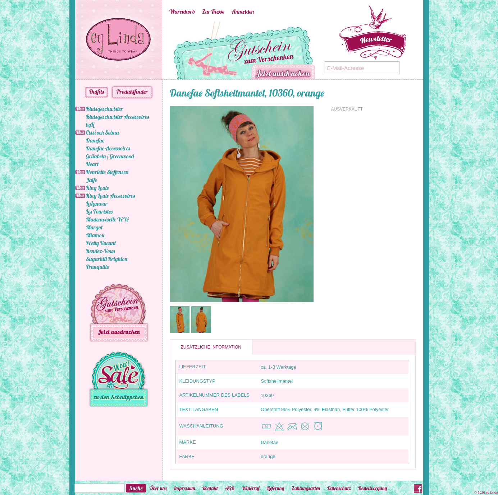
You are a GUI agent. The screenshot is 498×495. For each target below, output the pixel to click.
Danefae (95, 140)
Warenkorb (182, 11)
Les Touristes (99, 211)
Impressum (184, 488)
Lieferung (275, 488)
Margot (94, 227)
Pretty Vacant (101, 243)
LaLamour (97, 203)
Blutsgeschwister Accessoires (117, 116)
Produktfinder (132, 91)
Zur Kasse (213, 11)
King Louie (97, 187)
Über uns (158, 488)
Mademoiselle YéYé (107, 219)
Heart (92, 164)
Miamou (95, 235)
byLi (90, 124)
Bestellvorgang (372, 488)
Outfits (96, 91)
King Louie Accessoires (110, 195)
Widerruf (251, 488)
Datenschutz (339, 488)
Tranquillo (98, 266)
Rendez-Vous (100, 250)
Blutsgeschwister (104, 108)
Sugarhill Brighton (106, 258)
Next (327, 50)
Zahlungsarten (306, 488)
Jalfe (91, 179)
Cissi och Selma (102, 132)
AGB (229, 488)
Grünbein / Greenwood (110, 156)
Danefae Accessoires (108, 148)
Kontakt (210, 488)
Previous (158, 50)
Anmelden (243, 11)
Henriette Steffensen (107, 172)
